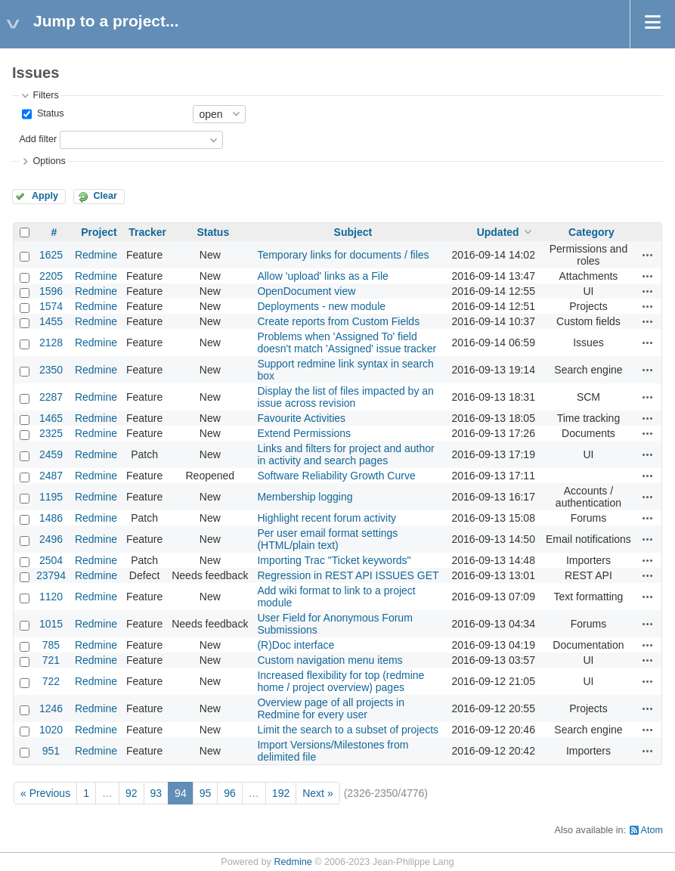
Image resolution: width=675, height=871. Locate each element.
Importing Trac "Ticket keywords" (333, 560)
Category (591, 232)
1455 (51, 321)
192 (281, 793)
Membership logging (304, 497)
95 (206, 793)
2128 (51, 342)
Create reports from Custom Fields (338, 321)
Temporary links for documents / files (343, 255)
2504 (51, 560)
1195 (51, 497)
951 (51, 751)
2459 (51, 454)
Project (98, 232)
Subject (353, 232)
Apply (45, 196)
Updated (498, 232)
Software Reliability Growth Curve (336, 476)
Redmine (96, 255)
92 (131, 793)
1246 (51, 708)
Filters (45, 95)
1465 (51, 418)
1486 (51, 518)
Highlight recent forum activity (326, 518)
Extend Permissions (304, 433)
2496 (51, 539)
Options (49, 161)
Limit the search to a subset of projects (347, 730)
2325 (51, 433)
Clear (105, 196)
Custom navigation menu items (329, 660)
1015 (51, 624)
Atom (652, 830)
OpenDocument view (306, 291)
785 (51, 645)
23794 (51, 575)
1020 (51, 730)
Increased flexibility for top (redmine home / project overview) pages (340, 681)
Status (48, 113)
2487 (51, 476)
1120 (51, 596)
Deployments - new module (321, 306)
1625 (51, 255)
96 (230, 793)
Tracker (147, 232)
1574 (51, 306)
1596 (51, 291)
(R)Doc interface (295, 645)
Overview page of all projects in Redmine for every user (330, 708)
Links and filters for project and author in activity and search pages (345, 454)
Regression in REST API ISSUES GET (347, 575)
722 (51, 681)
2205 (51, 276)
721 (51, 660)
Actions (648, 255)
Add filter (38, 139)
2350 (51, 370)
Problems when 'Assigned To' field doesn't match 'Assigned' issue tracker (346, 342)
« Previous (45, 793)
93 (156, 793)
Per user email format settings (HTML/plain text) (327, 539)
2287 (51, 397)
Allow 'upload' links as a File (322, 276)
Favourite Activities (301, 418)
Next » (317, 793)
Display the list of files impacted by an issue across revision (345, 397)
